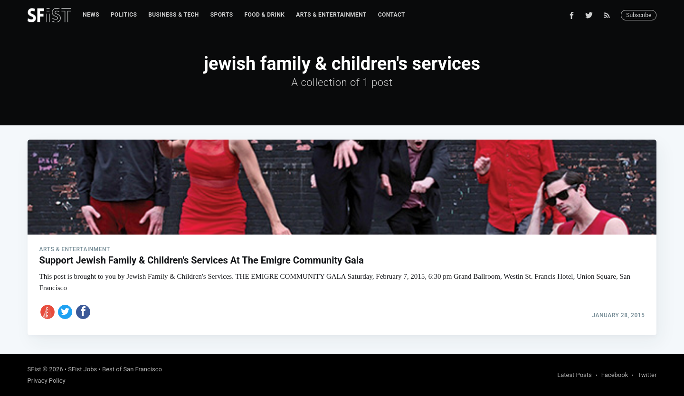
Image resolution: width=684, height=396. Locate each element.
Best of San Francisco (132, 369)
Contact (391, 14)
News (91, 14)
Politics (124, 14)
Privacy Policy (47, 380)
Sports (221, 14)
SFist (34, 369)
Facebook (614, 374)
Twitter (646, 374)
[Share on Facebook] (83, 312)
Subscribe (638, 15)
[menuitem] (91, 15)
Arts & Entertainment (331, 14)
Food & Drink (265, 14)
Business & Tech (173, 14)
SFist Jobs (82, 369)
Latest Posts (574, 374)
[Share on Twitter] (65, 312)
